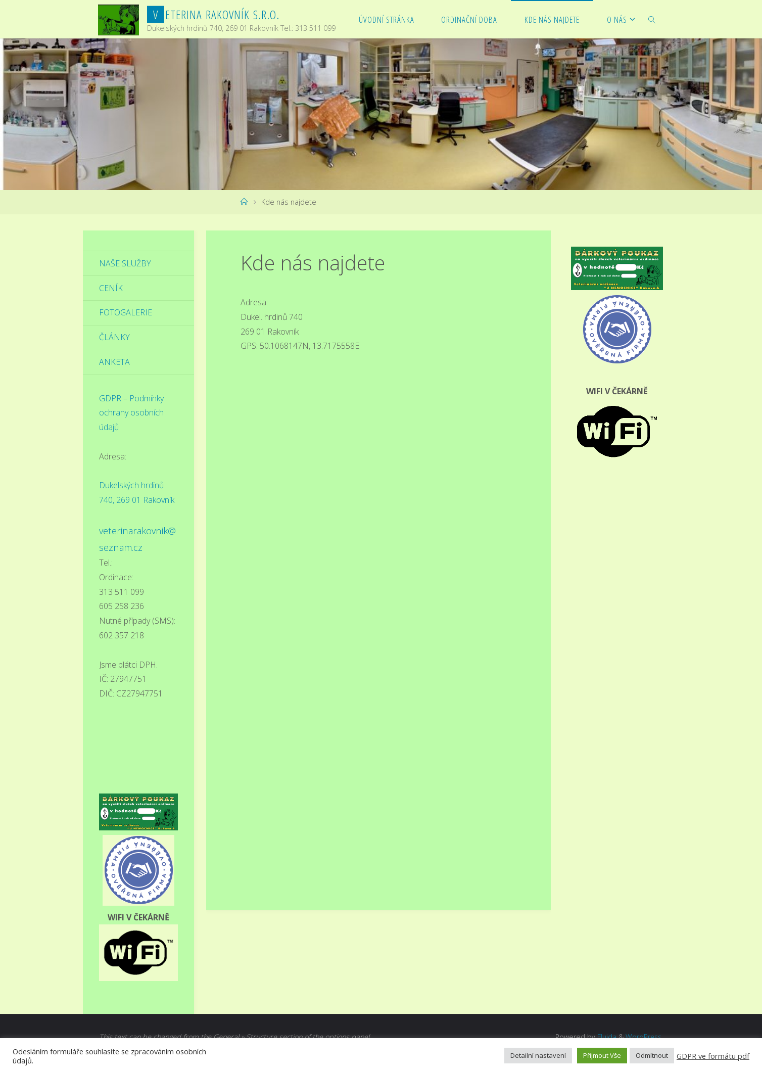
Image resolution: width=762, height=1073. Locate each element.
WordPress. (643, 1037)
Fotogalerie (126, 312)
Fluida (604, 1037)
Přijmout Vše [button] (602, 1055)
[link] (652, 19)
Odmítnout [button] (652, 1055)
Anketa (114, 362)
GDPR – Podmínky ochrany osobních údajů (131, 413)
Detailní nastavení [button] (538, 1055)
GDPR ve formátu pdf (713, 1055)
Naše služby (125, 263)
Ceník (111, 288)
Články (114, 337)
